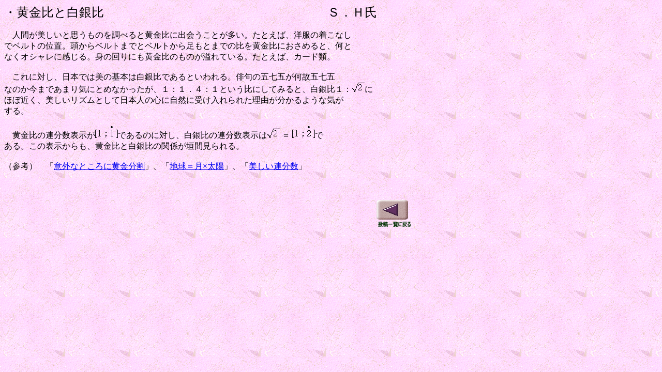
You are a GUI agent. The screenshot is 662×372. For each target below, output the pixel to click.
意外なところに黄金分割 (99, 166)
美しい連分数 (273, 166)
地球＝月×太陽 (197, 166)
